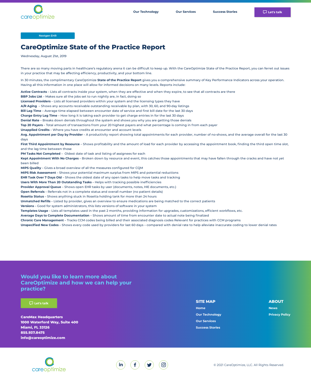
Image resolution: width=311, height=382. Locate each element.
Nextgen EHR (48, 35)
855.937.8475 (33, 333)
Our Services (186, 12)
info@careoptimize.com (43, 338)
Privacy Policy (279, 314)
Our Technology (146, 12)
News (273, 308)
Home (200, 308)
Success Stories (225, 12)
